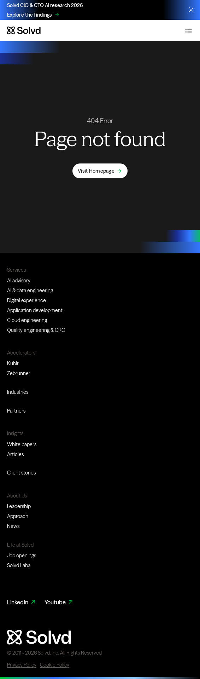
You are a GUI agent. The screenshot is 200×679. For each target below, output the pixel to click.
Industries (17, 392)
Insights (15, 433)
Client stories (21, 473)
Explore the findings (29, 15)
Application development (35, 310)
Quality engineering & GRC (36, 330)
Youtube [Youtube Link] (59, 602)
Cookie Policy (54, 665)
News (13, 526)
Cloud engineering (27, 320)
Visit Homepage (96, 171)
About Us (17, 496)
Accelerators (21, 353)
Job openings (21, 555)
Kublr (13, 363)
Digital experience (26, 300)
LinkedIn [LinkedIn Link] (21, 602)
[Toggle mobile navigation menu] (188, 30)
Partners (16, 411)
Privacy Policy (21, 665)
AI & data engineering (30, 290)
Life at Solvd (20, 545)
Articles (15, 454)
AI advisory (18, 280)
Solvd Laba (18, 565)
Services (16, 270)
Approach (17, 516)
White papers (21, 444)
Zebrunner (18, 373)
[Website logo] (24, 30)
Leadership (19, 506)
